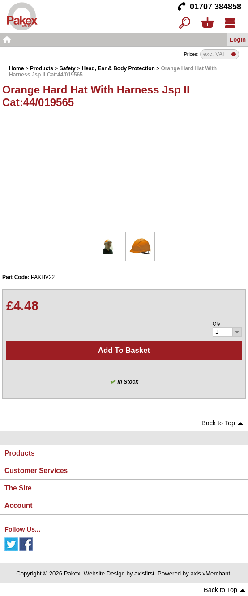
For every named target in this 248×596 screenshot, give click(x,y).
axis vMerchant (210, 573)
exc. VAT (214, 54)
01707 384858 (215, 6)
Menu (230, 23)
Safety (68, 68)
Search (184, 23)
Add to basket (124, 350)
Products (41, 68)
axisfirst (144, 573)
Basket (207, 23)
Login (238, 39)
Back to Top (218, 423)
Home (6, 39)
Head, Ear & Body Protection (117, 68)
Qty (216, 323)
